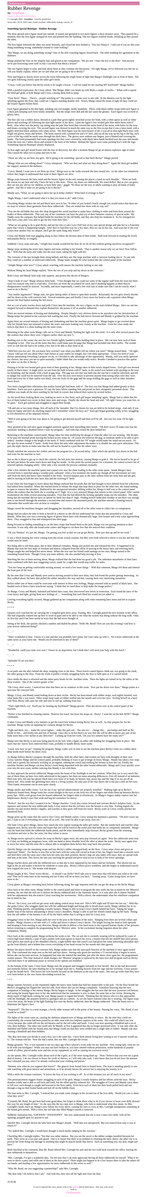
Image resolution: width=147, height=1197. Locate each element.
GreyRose (17, 13)
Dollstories (73, 1192)
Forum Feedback (29, 16)
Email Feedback (14, 16)
